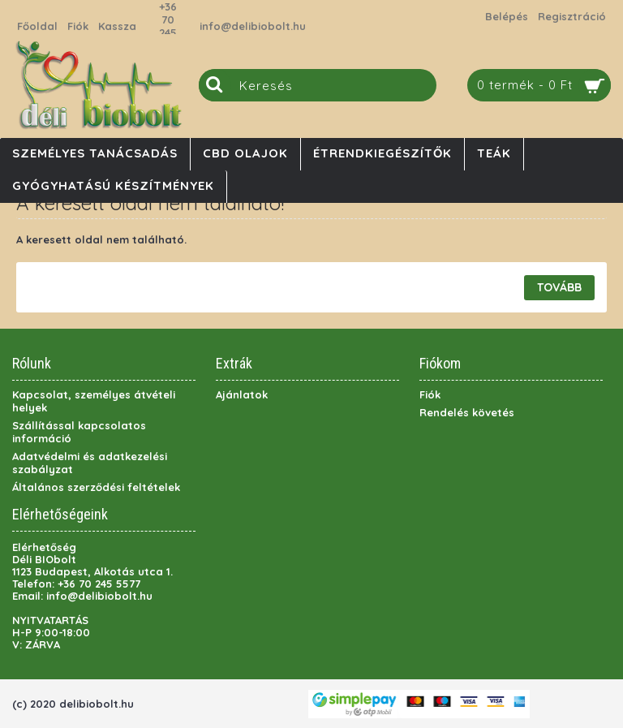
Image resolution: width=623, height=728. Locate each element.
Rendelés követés (466, 412)
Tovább (559, 287)
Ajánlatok (242, 394)
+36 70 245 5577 (168, 26)
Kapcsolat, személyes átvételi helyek (93, 401)
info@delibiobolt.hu (253, 25)
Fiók (429, 394)
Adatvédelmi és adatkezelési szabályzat (89, 463)
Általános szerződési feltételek (96, 486)
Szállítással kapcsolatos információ (79, 432)
